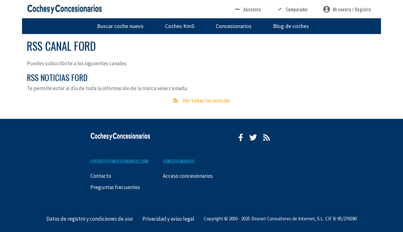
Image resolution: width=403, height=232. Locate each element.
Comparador (292, 9)
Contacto (100, 175)
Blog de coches (291, 26)
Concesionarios (234, 26)
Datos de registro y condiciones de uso (89, 218)
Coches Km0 (179, 26)
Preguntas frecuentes (115, 187)
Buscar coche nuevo (120, 26)
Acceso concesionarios (188, 175)
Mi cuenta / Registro (347, 9)
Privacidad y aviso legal (168, 218)
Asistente (247, 9)
